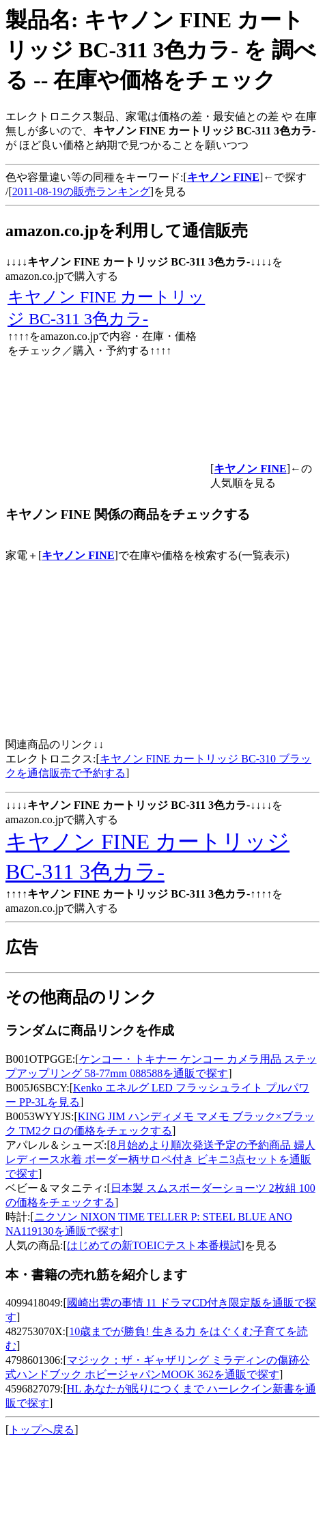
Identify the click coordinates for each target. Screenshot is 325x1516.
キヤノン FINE (78, 555)
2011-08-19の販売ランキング (81, 191)
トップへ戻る (41, 1429)
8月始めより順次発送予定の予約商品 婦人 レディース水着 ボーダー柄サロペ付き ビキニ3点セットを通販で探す (160, 1159)
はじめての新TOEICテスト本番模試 (154, 1245)
